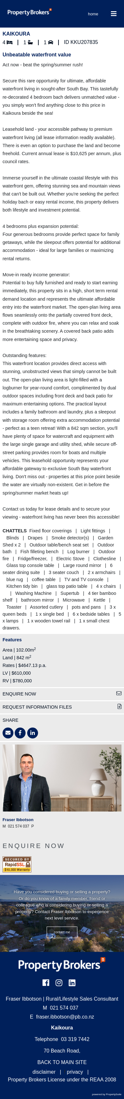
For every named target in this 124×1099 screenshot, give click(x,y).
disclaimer (44, 1072)
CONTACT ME (62, 932)
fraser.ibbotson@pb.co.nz (65, 1017)
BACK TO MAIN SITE (62, 1062)
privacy (75, 1072)
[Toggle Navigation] (113, 14)
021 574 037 (60, 1008)
